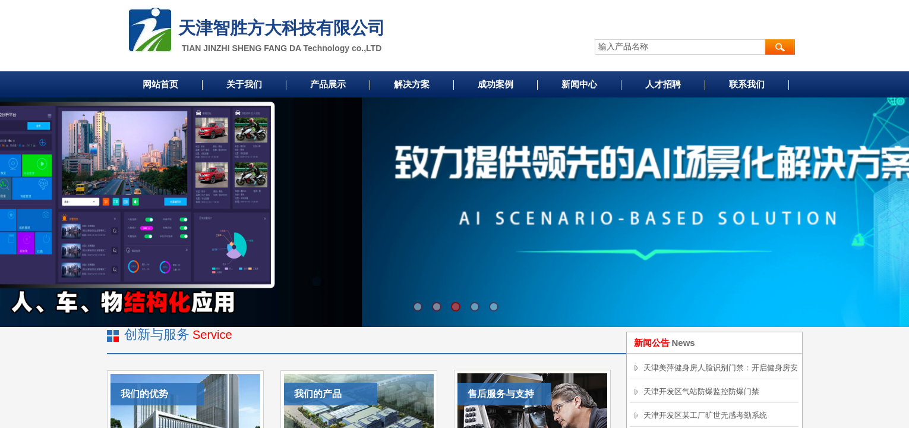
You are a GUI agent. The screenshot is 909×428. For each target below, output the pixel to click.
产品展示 (328, 84)
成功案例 (495, 84)
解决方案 (412, 84)
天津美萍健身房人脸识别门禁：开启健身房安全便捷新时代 (720, 378)
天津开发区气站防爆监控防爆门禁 (701, 391)
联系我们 (747, 84)
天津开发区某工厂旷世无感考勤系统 (705, 415)
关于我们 (244, 84)
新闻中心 (579, 84)
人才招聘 (663, 84)
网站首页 (160, 84)
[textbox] (680, 47)
